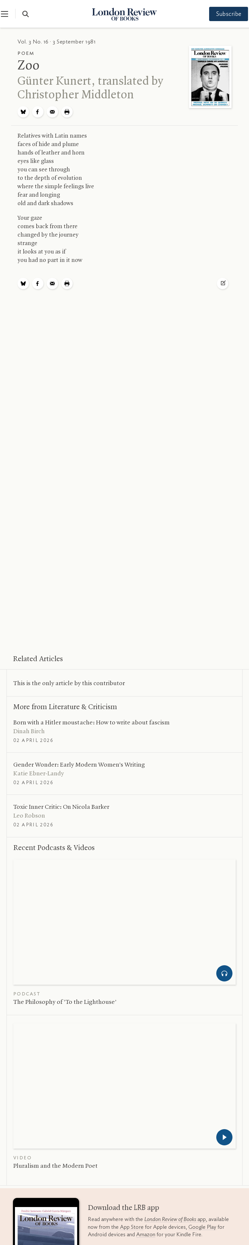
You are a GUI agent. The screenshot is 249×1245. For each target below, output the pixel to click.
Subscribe (223, 14)
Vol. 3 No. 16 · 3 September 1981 (57, 41)
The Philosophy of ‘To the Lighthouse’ (65, 1002)
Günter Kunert (54, 81)
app (175, 1219)
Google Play (202, 1227)
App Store (132, 1227)
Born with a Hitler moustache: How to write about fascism (91, 723)
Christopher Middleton (76, 95)
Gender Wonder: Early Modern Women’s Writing (79, 765)
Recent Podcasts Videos (54, 848)
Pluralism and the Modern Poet (55, 1166)
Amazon (145, 1234)
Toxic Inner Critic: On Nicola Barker (61, 807)
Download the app (123, 1208)
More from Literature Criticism (65, 707)
